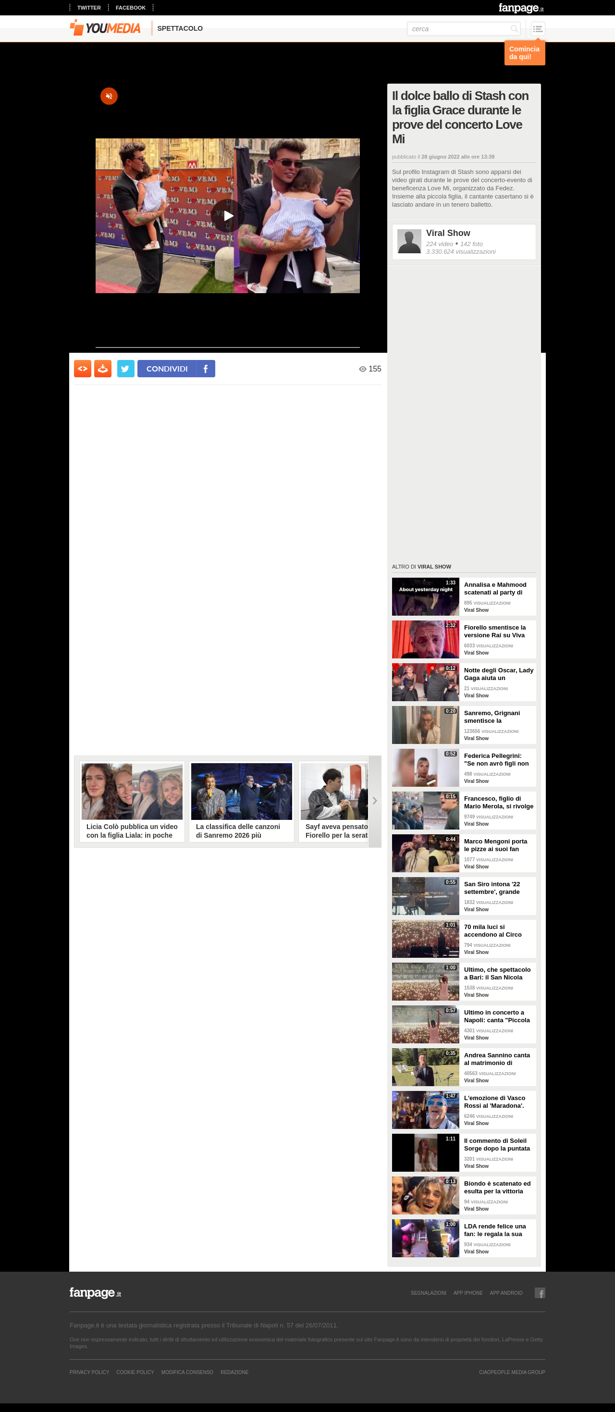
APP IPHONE (468, 1292)
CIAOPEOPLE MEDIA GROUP (512, 1372)
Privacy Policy (89, 1372)
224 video (439, 244)
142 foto (471, 244)
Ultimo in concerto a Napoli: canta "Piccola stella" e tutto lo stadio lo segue (497, 1016)
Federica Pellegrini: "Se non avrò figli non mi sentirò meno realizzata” (496, 760)
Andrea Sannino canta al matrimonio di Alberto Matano (497, 1059)
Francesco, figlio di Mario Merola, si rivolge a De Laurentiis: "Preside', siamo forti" (499, 802)
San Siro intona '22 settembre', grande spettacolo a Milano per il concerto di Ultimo (498, 888)
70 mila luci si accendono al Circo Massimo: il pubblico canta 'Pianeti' (495, 931)
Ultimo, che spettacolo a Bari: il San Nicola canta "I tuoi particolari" (497, 973)
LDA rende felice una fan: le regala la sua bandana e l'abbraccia (496, 1230)
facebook (131, 8)
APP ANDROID (506, 1292)
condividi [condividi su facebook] (167, 368)
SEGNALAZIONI (428, 1292)
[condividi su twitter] (126, 368)
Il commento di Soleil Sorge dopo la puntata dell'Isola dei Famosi (497, 1144)
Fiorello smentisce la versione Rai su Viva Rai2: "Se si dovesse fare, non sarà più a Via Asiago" (498, 631)
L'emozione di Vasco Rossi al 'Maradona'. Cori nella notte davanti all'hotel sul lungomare (498, 1102)
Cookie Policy (135, 1372)
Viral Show (448, 233)
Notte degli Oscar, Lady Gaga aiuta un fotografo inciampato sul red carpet (499, 674)
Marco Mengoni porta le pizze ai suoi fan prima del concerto (495, 845)
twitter (89, 8)
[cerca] (464, 29)
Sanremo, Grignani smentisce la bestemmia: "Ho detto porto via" (496, 717)
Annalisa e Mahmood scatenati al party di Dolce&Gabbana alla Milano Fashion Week (496, 588)
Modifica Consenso (187, 1372)
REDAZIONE (234, 1372)
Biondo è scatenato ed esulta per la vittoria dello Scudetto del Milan (497, 1187)
